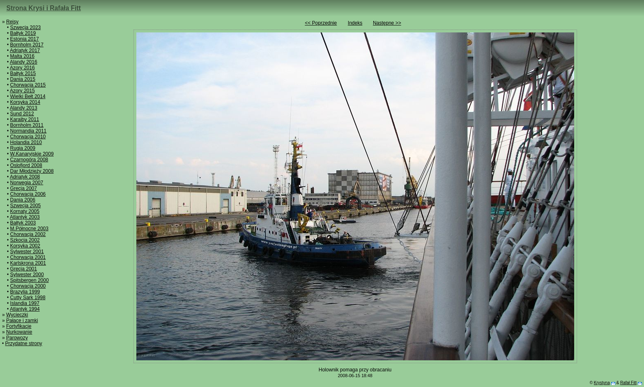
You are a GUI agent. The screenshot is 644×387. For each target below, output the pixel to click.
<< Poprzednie (321, 23)
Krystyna (602, 382)
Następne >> (387, 23)
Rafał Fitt (628, 382)
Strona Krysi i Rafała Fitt (44, 8)
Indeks (355, 23)
